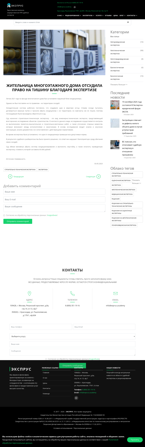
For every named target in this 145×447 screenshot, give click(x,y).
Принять (135, 439)
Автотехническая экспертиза (117, 52)
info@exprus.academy (64, 7)
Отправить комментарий (18, 221)
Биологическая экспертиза (116, 77)
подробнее (52, 215)
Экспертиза (43, 170)
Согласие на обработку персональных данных (26, 215)
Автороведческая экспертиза (117, 43)
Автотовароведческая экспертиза (119, 60)
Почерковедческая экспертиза (124, 225)
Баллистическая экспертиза (117, 69)
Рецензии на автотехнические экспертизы (124, 219)
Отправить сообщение (73, 418)
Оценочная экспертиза (121, 180)
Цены (45, 383)
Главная (46, 372)
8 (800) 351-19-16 (77, 3)
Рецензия (115, 199)
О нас (45, 378)
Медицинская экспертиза (122, 194)
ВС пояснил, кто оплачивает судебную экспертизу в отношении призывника (131, 148)
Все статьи (114, 36)
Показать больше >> (118, 84)
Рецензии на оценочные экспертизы (122, 212)
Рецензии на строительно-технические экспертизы (122, 204)
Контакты (46, 388)
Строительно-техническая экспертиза (20, 170)
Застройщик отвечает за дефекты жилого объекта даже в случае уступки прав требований (132, 126)
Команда (46, 393)
